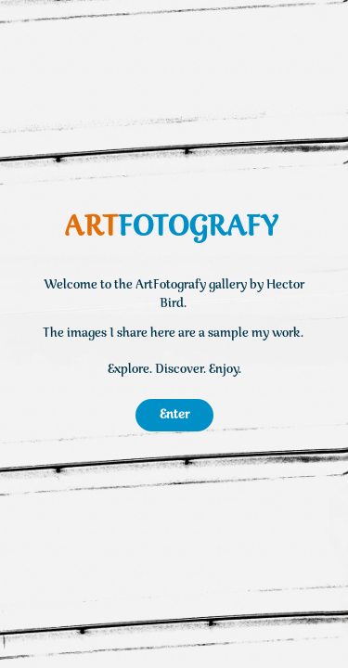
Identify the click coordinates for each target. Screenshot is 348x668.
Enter (174, 415)
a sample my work (250, 333)
